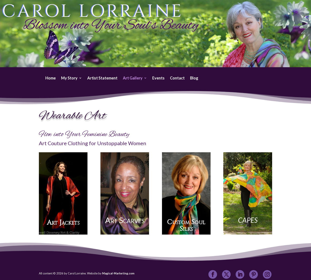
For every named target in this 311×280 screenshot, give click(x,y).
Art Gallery (133, 78)
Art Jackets (63, 222)
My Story (69, 78)
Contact (177, 78)
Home (50, 78)
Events (158, 78)
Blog (194, 78)
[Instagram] (267, 274)
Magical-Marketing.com (118, 273)
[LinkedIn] (240, 274)
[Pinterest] (253, 274)
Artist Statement (102, 78)
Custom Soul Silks (186, 225)
